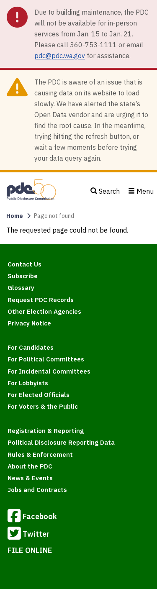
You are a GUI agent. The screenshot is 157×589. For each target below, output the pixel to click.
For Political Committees (46, 359)
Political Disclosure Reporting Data (61, 442)
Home (14, 216)
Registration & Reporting (46, 431)
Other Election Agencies (44, 311)
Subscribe (23, 276)
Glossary (21, 288)
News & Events (30, 478)
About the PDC (30, 466)
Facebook (32, 517)
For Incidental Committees (49, 371)
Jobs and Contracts (37, 490)
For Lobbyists (28, 383)
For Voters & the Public (43, 406)
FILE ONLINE (30, 550)
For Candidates (31, 347)
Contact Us (24, 264)
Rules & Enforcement (40, 454)
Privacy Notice (29, 323)
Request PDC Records (41, 300)
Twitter (28, 534)
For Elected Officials (38, 395)
